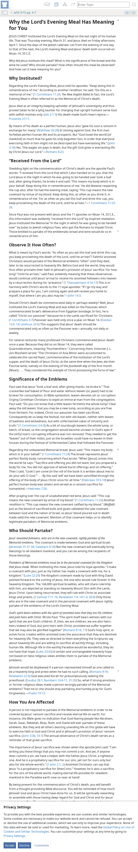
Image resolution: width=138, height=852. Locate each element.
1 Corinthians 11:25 (89, 500)
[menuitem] (5, 5)
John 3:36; (29, 736)
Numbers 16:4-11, (55, 680)
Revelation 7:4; (68, 597)
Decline (24, 845)
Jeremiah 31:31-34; (22, 547)
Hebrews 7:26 (37, 489)
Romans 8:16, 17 (75, 630)
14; (17, 324)
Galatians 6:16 (45, 547)
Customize (41, 845)
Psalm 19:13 (37, 693)
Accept (9, 845)
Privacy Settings (14, 836)
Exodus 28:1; (34, 680)
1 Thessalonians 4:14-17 (81, 283)
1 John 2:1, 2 (56, 764)
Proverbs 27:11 (19, 119)
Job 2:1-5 (50, 114)
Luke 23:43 (44, 652)
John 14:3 (74, 296)
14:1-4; (83, 597)
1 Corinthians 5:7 (21, 320)
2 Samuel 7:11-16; (46, 597)
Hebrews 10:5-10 (94, 480)
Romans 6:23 (54, 152)
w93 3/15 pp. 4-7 (23, 13)
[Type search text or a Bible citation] (101, 4)
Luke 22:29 (32, 575)
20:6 (91, 597)
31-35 (72, 680)
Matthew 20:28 (48, 130)
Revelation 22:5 (19, 676)
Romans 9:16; (99, 672)
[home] (5, 5)
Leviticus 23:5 (29, 324)
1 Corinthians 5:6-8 (32, 425)
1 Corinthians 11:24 (47, 94)
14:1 (39, 736)
